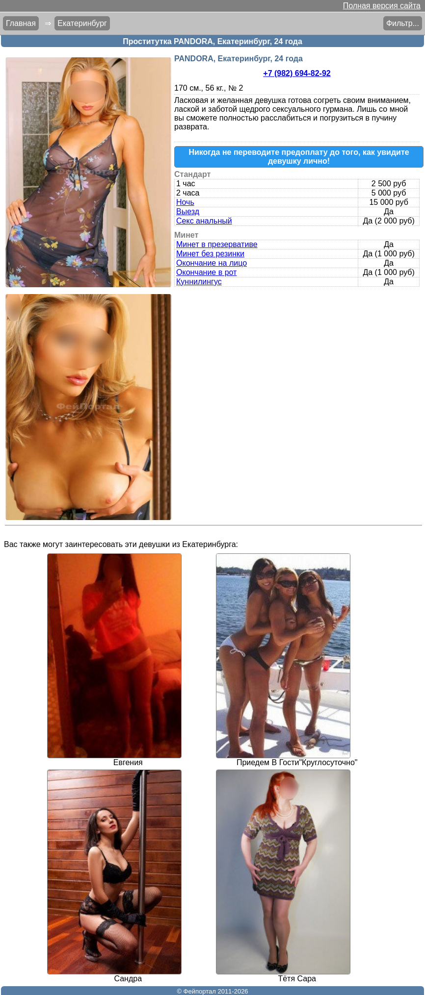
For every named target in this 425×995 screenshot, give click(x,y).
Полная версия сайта (382, 5)
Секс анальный (204, 221)
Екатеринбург (82, 23)
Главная (21, 23)
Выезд (187, 211)
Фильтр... (402, 23)
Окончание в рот (206, 272)
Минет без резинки (210, 253)
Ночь (185, 202)
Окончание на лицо (211, 263)
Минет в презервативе (217, 244)
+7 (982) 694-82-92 (296, 73)
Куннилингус (199, 281)
